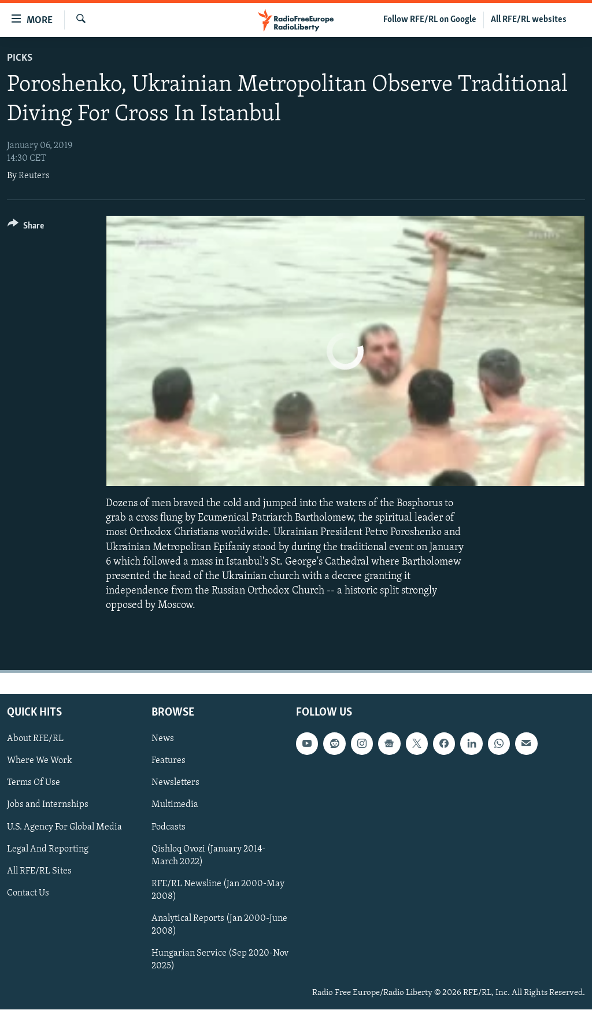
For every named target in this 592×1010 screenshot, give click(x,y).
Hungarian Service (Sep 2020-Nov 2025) (219, 960)
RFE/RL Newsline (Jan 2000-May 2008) (217, 890)
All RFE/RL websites (529, 19)
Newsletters (175, 783)
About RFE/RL (35, 739)
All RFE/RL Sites (39, 871)
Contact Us (28, 893)
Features (168, 761)
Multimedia (174, 805)
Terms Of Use (33, 783)
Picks (19, 58)
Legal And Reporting (47, 849)
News (162, 739)
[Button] (26, 227)
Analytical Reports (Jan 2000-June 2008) (219, 925)
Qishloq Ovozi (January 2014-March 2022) (208, 856)
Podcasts (168, 827)
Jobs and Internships (47, 805)
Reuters (34, 175)
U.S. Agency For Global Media (64, 827)
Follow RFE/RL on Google (429, 19)
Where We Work (39, 761)
